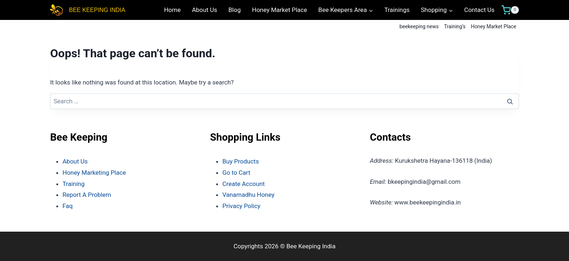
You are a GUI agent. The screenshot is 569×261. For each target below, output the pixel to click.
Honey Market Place (279, 9)
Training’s (454, 26)
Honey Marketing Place (94, 172)
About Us (204, 9)
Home (172, 9)
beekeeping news (419, 26)
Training (73, 183)
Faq (67, 206)
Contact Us (479, 9)
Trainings (397, 9)
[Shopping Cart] (510, 10)
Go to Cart (236, 172)
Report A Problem (86, 194)
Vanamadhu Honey (248, 194)
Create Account (243, 183)
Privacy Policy (241, 206)
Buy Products (240, 161)
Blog (235, 9)
